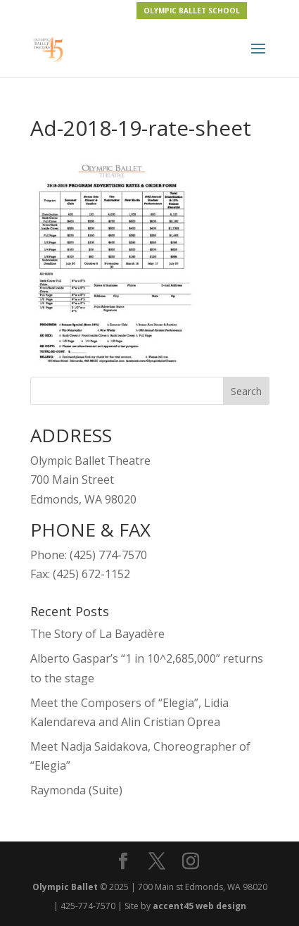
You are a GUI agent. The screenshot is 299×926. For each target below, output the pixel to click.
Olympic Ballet (65, 887)
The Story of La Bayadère (97, 634)
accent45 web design (199, 906)
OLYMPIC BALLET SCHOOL (192, 10)
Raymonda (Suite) (76, 790)
